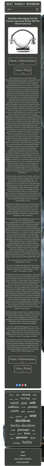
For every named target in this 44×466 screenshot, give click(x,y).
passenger (23, 429)
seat (33, 415)
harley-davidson (23, 425)
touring (25, 398)
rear (25, 417)
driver (11, 399)
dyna (33, 437)
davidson (22, 420)
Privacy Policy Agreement (22, 458)
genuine (32, 406)
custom (11, 417)
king (33, 430)
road (34, 399)
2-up (34, 395)
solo (33, 403)
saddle (14, 411)
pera (16, 399)
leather (19, 416)
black (27, 433)
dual (23, 412)
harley (27, 442)
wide (13, 430)
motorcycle (12, 434)
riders (34, 434)
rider (11, 438)
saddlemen (13, 406)
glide (24, 403)
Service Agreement (23, 462)
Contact (22, 455)
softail (14, 403)
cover (23, 407)
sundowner (31, 412)
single (17, 395)
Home (23, 452)
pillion (11, 395)
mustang (26, 394)
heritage (16, 443)
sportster (22, 437)
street (19, 434)
